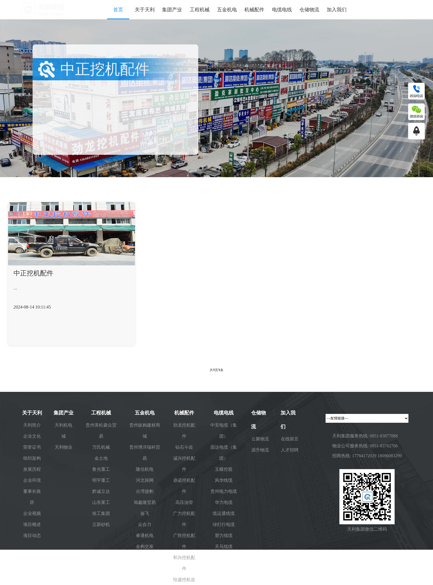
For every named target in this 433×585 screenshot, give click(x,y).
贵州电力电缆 (223, 491)
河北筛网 (145, 480)
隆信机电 (145, 469)
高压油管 (184, 502)
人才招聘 (290, 450)
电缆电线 (282, 9)
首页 (118, 9)
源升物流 (260, 450)
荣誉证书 (32, 447)
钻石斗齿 (184, 447)
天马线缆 (224, 546)
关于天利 (145, 9)
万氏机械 (101, 447)
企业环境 (32, 480)
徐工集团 (101, 513)
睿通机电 (145, 535)
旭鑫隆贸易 (145, 502)
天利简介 (32, 425)
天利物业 (63, 447)
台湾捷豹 (145, 491)
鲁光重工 (101, 469)
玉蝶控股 (224, 469)
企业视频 (32, 513)
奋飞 (144, 513)
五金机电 (227, 9)
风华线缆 (224, 480)
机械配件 (254, 9)
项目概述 (32, 524)
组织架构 (32, 458)
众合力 (144, 524)
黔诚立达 (101, 491)
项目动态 (32, 535)
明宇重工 (101, 480)
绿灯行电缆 (224, 524)
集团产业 (172, 9)
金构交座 (145, 546)
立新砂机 (101, 524)
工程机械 (200, 9)
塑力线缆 (224, 535)
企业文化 (32, 436)
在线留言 (290, 439)
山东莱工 (101, 502)
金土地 (101, 458)
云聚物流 (260, 439)
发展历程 (32, 469)
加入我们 (337, 9)
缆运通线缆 (224, 513)
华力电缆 (224, 502)
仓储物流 (309, 9)
